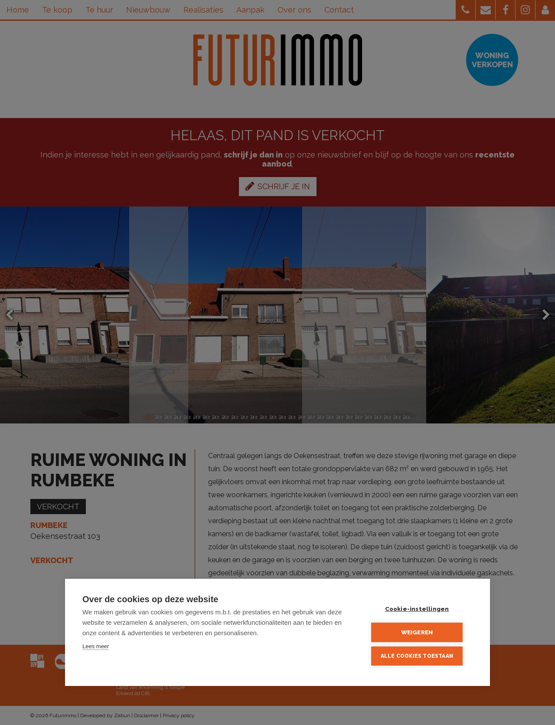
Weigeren (421, 633)
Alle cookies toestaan (420, 656)
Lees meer (95, 648)
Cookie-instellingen (420, 610)
